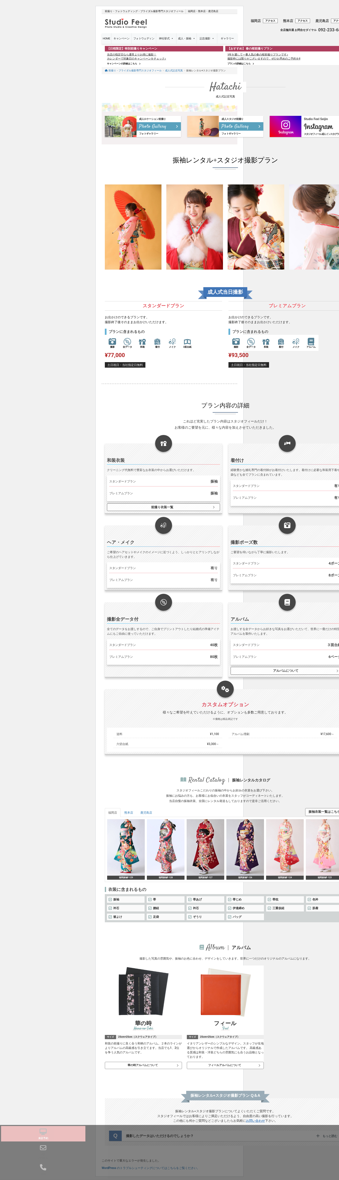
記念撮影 (207, 38)
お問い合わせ (255, 1118)
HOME (106, 38)
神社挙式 (166, 38)
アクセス (270, 20)
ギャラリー (227, 38)
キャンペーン (121, 40)
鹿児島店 (213, 11)
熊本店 (202, 11)
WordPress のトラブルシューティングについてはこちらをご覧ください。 (151, 1165)
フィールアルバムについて (224, 1062)
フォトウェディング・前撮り (143, 40)
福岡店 (191, 11)
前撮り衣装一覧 (161, 504)
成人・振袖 (186, 38)
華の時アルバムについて (142, 1062)
